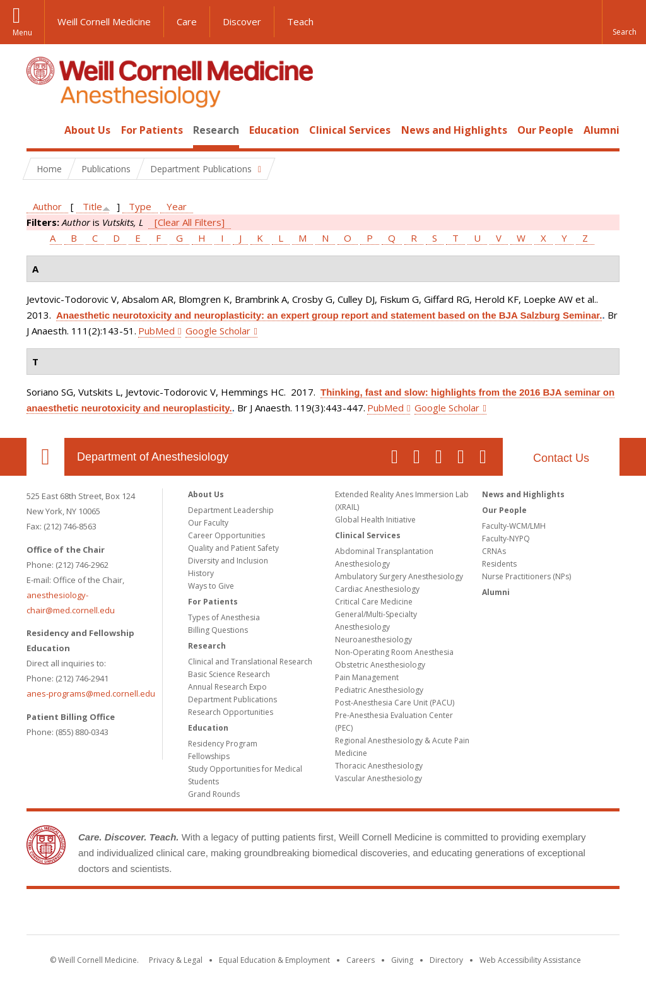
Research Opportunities (230, 712)
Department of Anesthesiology (152, 457)
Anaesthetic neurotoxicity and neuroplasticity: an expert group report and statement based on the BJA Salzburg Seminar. (329, 315)
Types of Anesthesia (224, 617)
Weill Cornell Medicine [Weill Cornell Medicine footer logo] (323, 914)
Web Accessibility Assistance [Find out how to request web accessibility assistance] (530, 960)
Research (216, 130)
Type (140, 206)
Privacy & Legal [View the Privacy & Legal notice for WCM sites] (176, 960)
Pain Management (367, 677)
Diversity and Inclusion (228, 560)
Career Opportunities (226, 535)
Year (177, 206)
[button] (624, 22)
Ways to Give (211, 585)
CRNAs (494, 551)
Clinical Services (350, 130)
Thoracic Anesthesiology (379, 765)
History (201, 573)
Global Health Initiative (375, 519)
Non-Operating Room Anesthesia (394, 652)
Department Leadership (231, 510)
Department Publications (232, 699)
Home (40, 130)
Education (274, 130)
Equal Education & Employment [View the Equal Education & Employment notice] (274, 960)
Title (92, 206)
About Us (87, 130)
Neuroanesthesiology (373, 639)
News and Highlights (454, 130)
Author (47, 206)
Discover (242, 21)
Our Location (45, 457)
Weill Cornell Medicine (104, 21)
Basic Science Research (229, 674)
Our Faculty (208, 522)
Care (187, 21)
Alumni (602, 130)
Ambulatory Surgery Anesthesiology (399, 576)
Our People (545, 130)
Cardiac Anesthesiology (377, 589)
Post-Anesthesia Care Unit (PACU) (394, 702)
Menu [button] (22, 32)
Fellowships (209, 756)
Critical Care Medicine (374, 601)
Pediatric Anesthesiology (379, 690)
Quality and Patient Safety (233, 548)
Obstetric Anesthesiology (380, 664)
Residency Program (222, 743)
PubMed (156, 330)
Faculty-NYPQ (506, 538)
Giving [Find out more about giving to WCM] (402, 960)
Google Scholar (217, 330)
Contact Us (561, 458)
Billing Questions (218, 630)
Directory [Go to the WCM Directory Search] (446, 960)
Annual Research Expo (227, 686)
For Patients (152, 130)
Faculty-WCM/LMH (514, 526)
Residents (499, 563)
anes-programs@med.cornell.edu (90, 693)
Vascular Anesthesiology (378, 778)
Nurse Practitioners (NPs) (526, 576)
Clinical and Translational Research (250, 661)
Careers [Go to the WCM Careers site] (360, 960)
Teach (300, 21)
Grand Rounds (214, 794)
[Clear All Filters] (190, 222)
